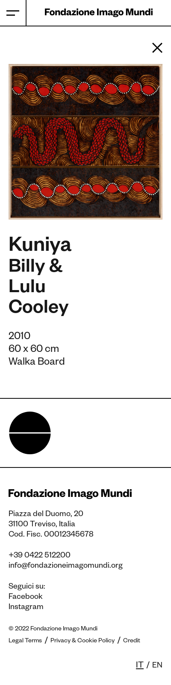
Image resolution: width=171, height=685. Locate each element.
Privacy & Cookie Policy (82, 641)
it (140, 666)
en (157, 666)
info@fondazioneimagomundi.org (66, 566)
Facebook (26, 597)
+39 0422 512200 (40, 556)
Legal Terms (25, 641)
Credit (131, 641)
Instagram (26, 608)
